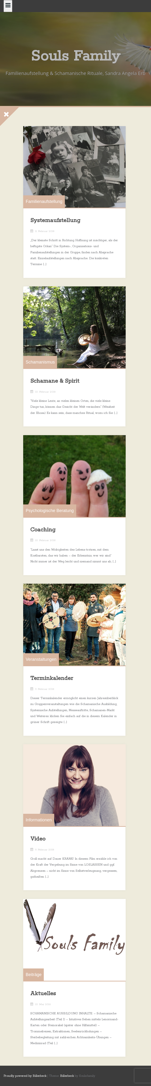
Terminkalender (52, 680)
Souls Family (75, 56)
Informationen (39, 821)
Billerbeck (67, 1076)
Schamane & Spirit (55, 382)
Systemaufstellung (55, 222)
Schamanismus (40, 363)
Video (38, 840)
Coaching (43, 531)
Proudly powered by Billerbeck (25, 1076)
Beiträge (34, 976)
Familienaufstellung (44, 203)
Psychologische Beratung (50, 512)
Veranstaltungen (41, 661)
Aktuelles (43, 995)
